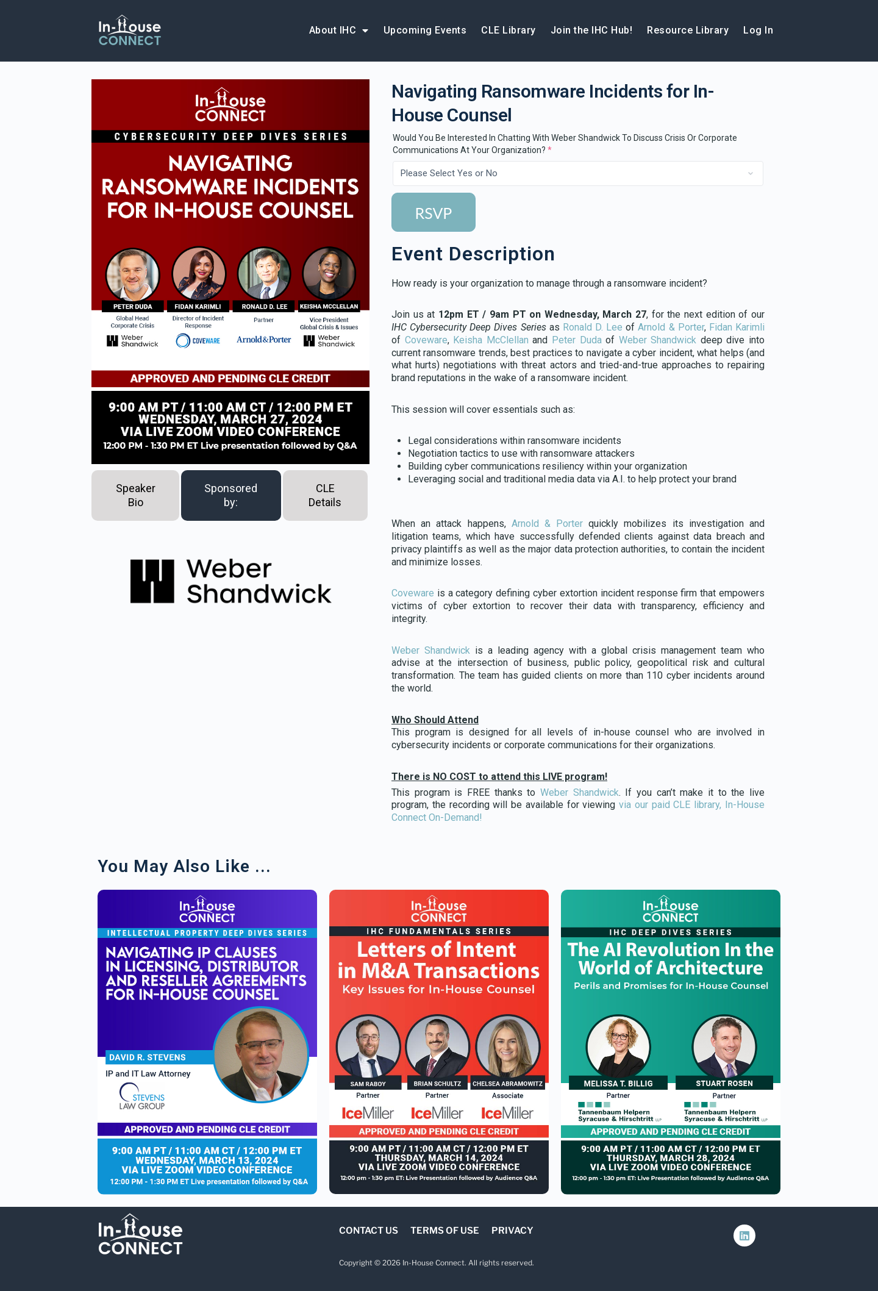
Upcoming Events (425, 30)
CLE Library (508, 30)
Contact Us (368, 1230)
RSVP (433, 213)
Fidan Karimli (737, 327)
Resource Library (688, 30)
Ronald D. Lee (593, 327)
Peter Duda (577, 340)
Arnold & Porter (671, 327)
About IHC (339, 30)
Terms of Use (444, 1230)
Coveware (426, 340)
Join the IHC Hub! (592, 30)
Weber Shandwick (658, 340)
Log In (758, 30)
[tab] (135, 495)
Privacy (512, 1230)
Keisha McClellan (491, 340)
